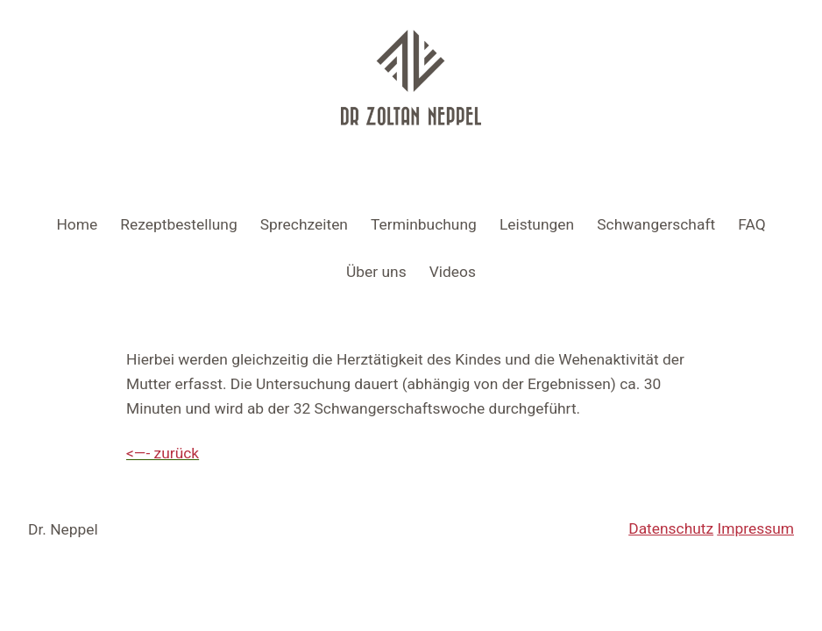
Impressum (756, 528)
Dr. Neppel (63, 529)
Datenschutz (670, 528)
